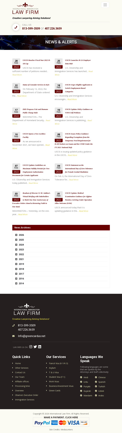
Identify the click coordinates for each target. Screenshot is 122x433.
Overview (19, 390)
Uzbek (101, 391)
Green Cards (54, 390)
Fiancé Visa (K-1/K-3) (58, 363)
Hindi (86, 377)
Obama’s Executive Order (26, 395)
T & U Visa (54, 372)
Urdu (86, 382)
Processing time (22, 386)
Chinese (102, 377)
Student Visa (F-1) (57, 377)
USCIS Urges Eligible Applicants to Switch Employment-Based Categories (78, 88)
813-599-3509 (31, 28)
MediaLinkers (67, 429)
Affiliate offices (22, 381)
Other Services (21, 368)
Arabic (101, 395)
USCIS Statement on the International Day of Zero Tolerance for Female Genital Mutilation (79, 168)
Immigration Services (24, 399)
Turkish (101, 386)
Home (18, 363)
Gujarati (87, 391)
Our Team (19, 377)
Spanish (101, 382)
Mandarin (88, 395)
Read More (16, 74)
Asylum (52, 368)
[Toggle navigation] (105, 5)
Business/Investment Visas (61, 386)
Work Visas (54, 381)
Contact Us (20, 372)
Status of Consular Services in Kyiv (36, 85)
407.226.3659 (53, 28)
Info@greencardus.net (31, 336)
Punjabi (87, 386)
